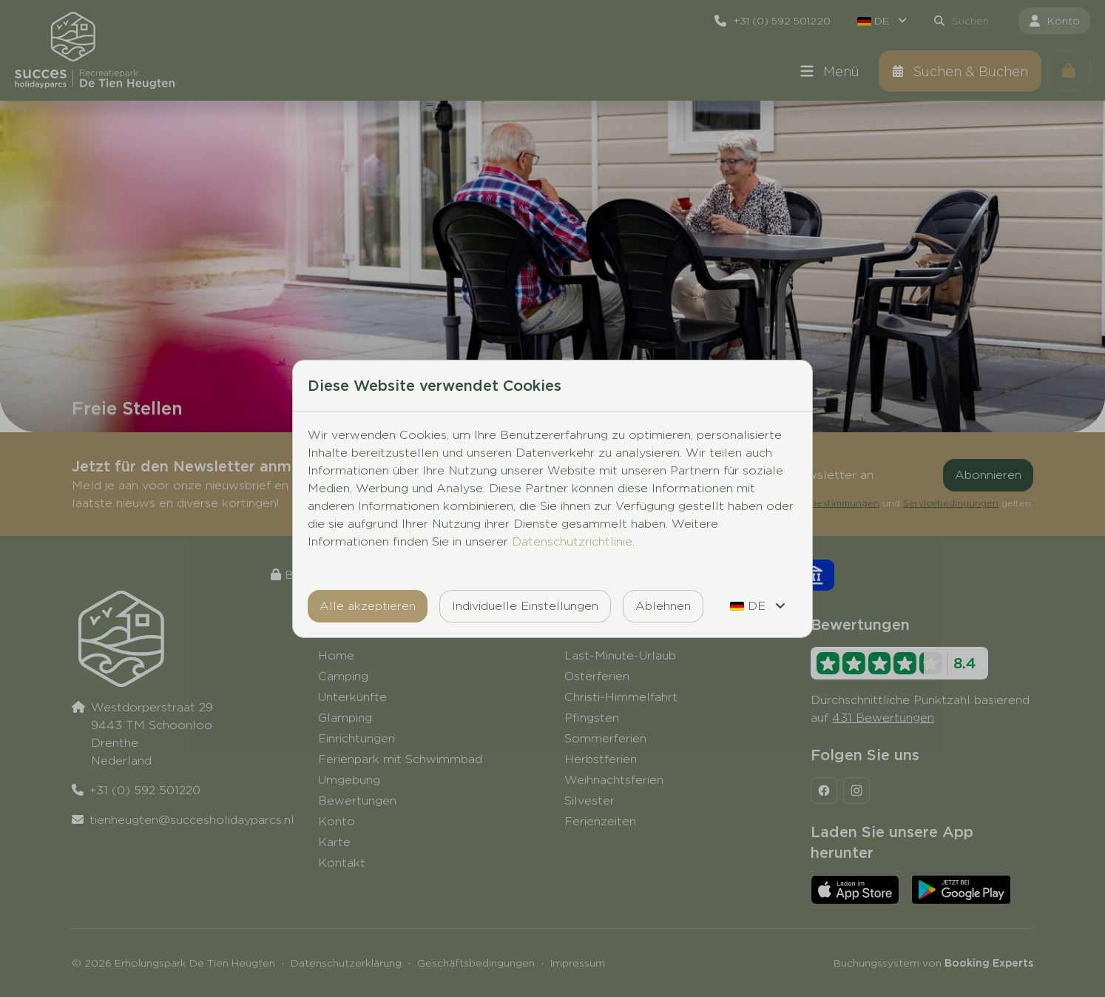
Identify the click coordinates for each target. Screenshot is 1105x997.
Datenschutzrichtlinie (572, 541)
